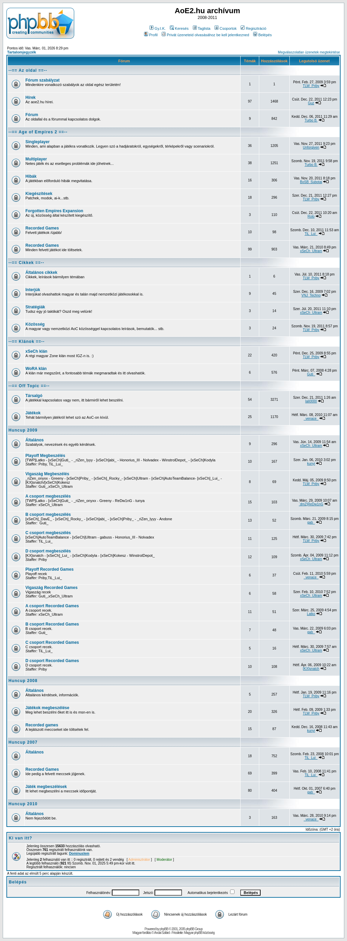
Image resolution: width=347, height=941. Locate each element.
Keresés (179, 28)
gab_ (311, 522)
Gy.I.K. (157, 28)
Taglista (201, 28)
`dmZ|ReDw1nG (311, 504)
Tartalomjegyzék (21, 52)
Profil (151, 35)
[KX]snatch (311, 669)
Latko (311, 614)
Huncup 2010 (23, 804)
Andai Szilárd (162, 933)
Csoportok (226, 28)
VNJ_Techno (311, 295)
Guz (311, 103)
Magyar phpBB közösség (199, 933)
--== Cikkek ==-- (26, 262)
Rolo (311, 216)
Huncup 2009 (23, 430)
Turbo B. (311, 120)
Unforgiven (311, 147)
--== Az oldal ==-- (27, 70)
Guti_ (311, 374)
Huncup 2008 (23, 680)
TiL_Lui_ (311, 234)
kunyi (311, 463)
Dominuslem (79, 853)
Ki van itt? (20, 838)
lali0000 (311, 401)
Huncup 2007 (23, 742)
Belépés (262, 35)
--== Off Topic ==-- (28, 386)
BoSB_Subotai (311, 182)
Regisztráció (253, 28)
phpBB (164, 929)
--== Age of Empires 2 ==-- (37, 132)
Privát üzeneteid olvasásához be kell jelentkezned (205, 35)
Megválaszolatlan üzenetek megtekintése (309, 52)
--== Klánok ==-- (26, 341)
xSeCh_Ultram (311, 251)
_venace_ (311, 418)
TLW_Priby (311, 86)
